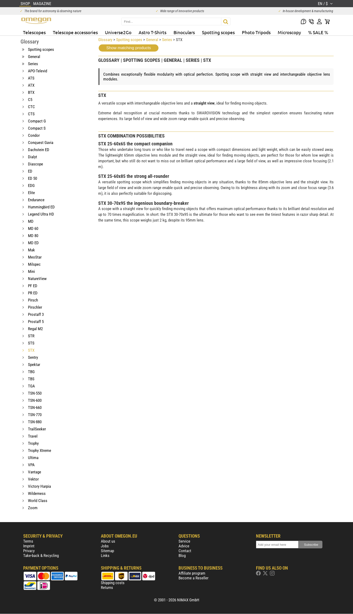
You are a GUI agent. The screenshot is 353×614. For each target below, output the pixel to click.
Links (105, 555)
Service (184, 541)
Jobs (105, 546)
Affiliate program (192, 573)
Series (167, 39)
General (152, 39)
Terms (28, 541)
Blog (182, 555)
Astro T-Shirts (152, 32)
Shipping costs (113, 582)
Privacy (29, 550)
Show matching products (128, 48)
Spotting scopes (218, 32)
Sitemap (107, 550)
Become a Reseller (193, 578)
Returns (107, 587)
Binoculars (184, 32)
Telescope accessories (75, 32)
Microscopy (289, 32)
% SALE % (318, 32)
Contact (185, 550)
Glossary (105, 39)
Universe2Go (118, 32)
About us (108, 541)
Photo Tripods (256, 32)
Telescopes (34, 32)
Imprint (28, 546)
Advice (184, 546)
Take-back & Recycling (41, 555)
